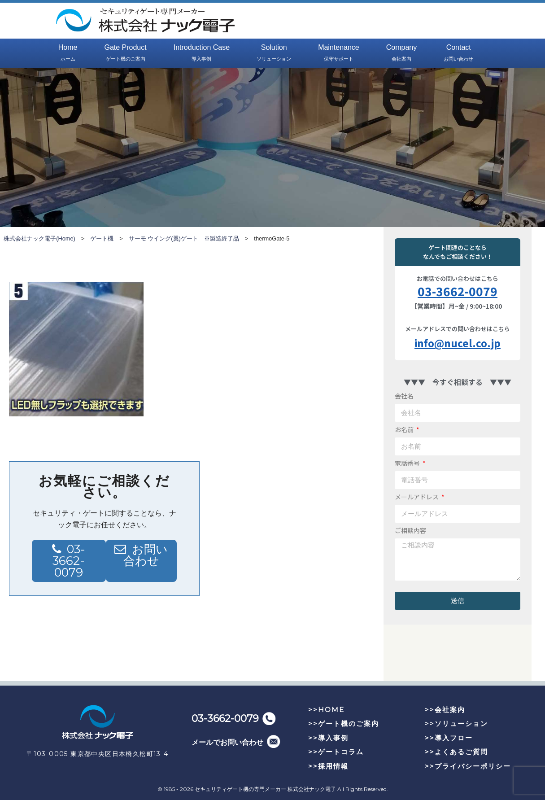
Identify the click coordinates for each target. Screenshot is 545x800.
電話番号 (408, 463)
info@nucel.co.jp (457, 343)
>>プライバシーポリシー (468, 766)
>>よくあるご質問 (456, 752)
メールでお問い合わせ (227, 742)
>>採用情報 (328, 766)
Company (401, 53)
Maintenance (338, 53)
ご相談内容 (410, 530)
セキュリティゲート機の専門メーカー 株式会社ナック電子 (265, 789)
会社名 (404, 395)
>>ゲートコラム (336, 752)
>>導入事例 (328, 738)
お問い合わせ (145, 555)
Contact (458, 53)
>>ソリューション (456, 723)
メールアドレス (417, 496)
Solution (274, 53)
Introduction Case (202, 53)
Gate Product (125, 53)
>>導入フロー (449, 738)
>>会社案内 (445, 709)
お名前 (405, 429)
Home (68, 53)
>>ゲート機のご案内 (343, 723)
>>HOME (326, 709)
